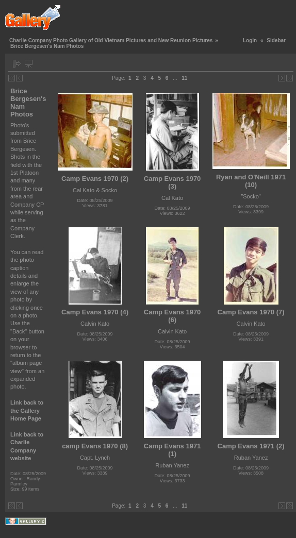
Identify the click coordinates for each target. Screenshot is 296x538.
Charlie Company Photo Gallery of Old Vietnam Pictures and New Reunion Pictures (110, 40)
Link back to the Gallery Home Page (26, 410)
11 (184, 78)
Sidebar (276, 40)
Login (250, 40)
